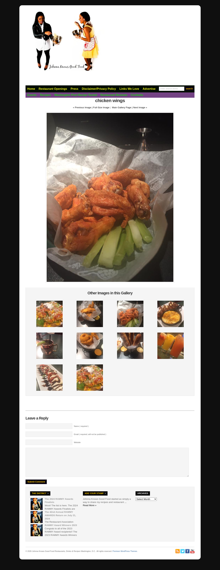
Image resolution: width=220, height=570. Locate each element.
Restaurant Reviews (113, 94)
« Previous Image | (83, 107)
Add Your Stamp (94, 498)
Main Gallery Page (121, 107)
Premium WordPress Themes (124, 556)
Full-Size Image (101, 107)
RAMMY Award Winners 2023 (61, 530)
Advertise (149, 88)
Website (77, 442)
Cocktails (137, 94)
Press (74, 88)
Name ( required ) (81, 426)
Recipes (45, 94)
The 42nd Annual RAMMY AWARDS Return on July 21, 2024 (60, 520)
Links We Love (129, 88)
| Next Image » (139, 107)
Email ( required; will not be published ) (90, 434)
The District (39, 498)
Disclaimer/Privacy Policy (99, 88)
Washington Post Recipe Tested (75, 94)
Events (31, 94)
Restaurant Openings (53, 88)
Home (31, 88)
